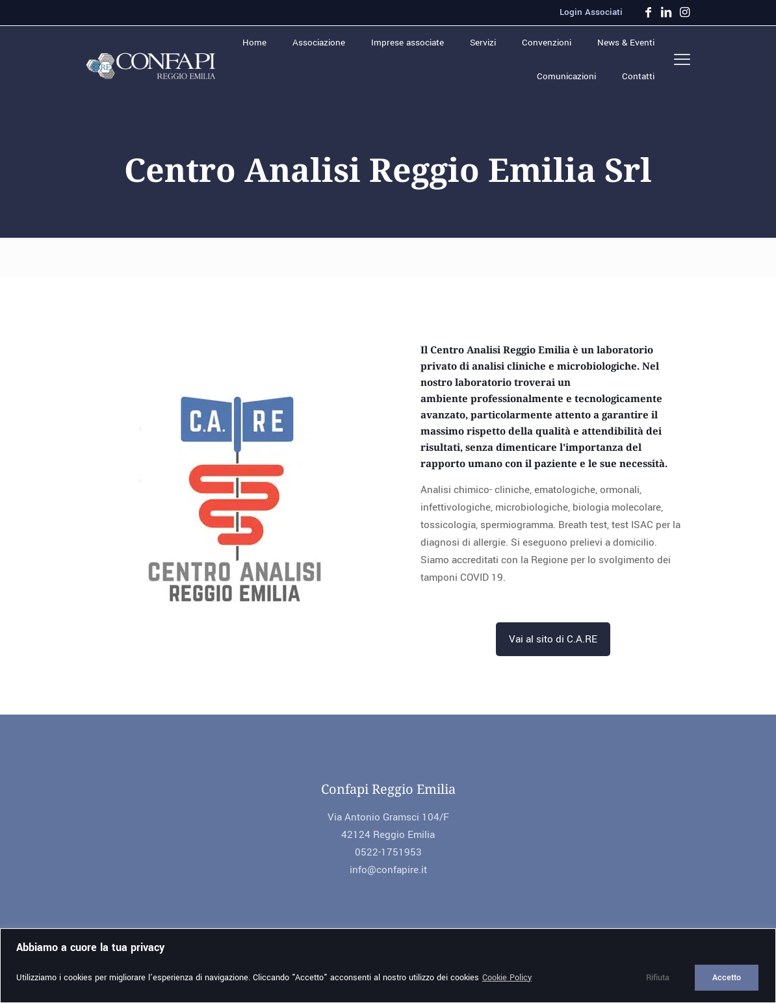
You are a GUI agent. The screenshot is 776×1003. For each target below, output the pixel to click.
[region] (388, 965)
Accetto (726, 978)
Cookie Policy (507, 978)
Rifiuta (657, 978)
